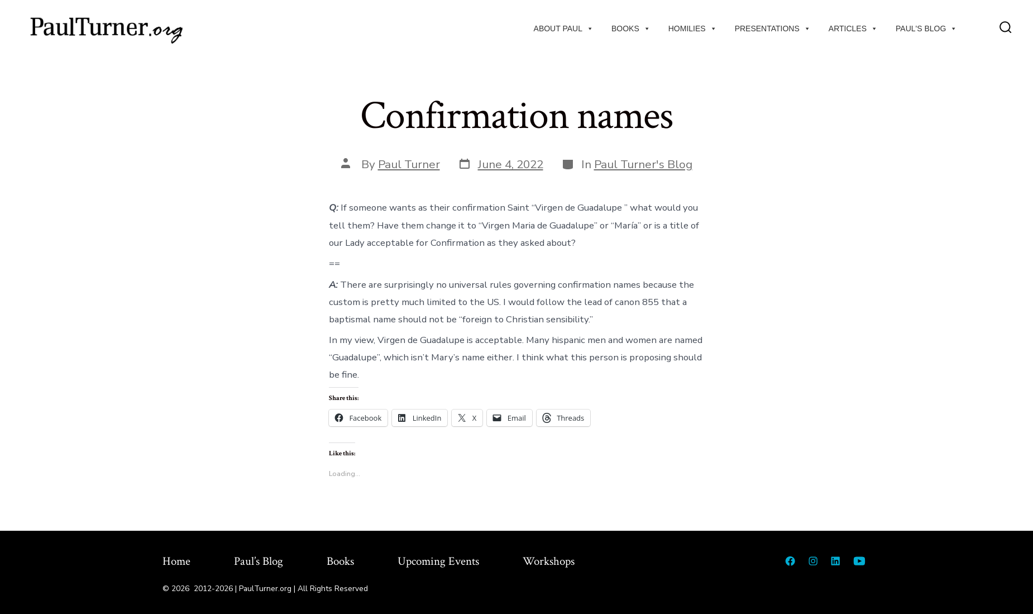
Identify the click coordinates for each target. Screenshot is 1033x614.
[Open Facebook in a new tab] (790, 561)
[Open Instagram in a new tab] (813, 561)
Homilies (692, 28)
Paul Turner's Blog (643, 164)
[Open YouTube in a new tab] (859, 561)
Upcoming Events (438, 561)
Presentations (773, 28)
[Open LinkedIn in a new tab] (835, 561)
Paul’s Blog (258, 561)
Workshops (549, 561)
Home (176, 561)
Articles (853, 28)
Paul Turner (409, 164)
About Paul (564, 28)
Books (631, 28)
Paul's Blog (926, 28)
